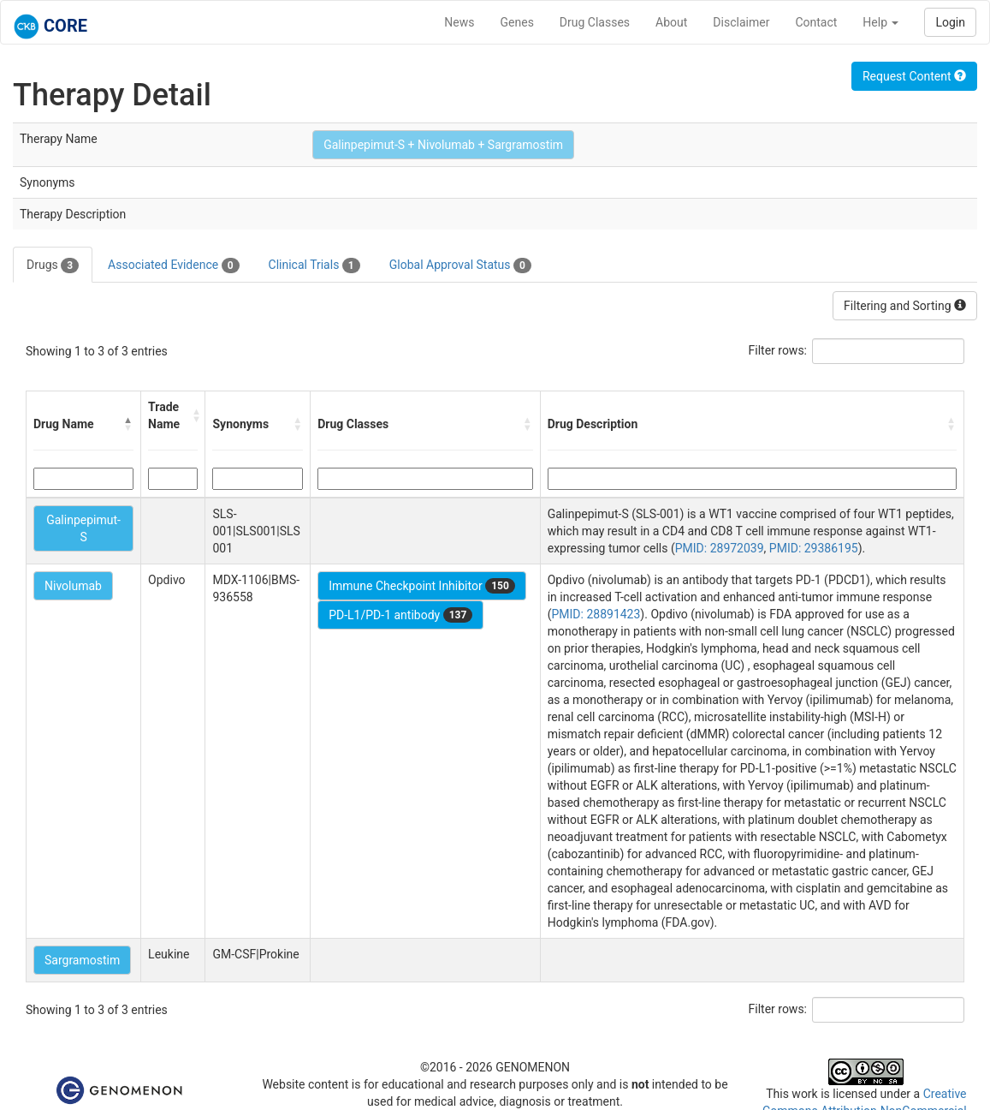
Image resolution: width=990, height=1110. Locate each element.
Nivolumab (73, 586)
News (459, 22)
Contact (816, 22)
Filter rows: (778, 350)
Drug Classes (595, 22)
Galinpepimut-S (83, 528)
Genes (517, 22)
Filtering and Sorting (905, 306)
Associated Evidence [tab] (173, 265)
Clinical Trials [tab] (314, 265)
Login (950, 22)
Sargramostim (82, 960)
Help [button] (880, 22)
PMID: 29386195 (813, 548)
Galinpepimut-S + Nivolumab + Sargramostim (443, 145)
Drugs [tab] (53, 265)
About (671, 22)
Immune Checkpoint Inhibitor (422, 586)
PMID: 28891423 (596, 614)
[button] (128, 424)
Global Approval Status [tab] (460, 265)
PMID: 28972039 (719, 548)
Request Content (914, 76)
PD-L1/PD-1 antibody (400, 615)
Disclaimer (741, 22)
